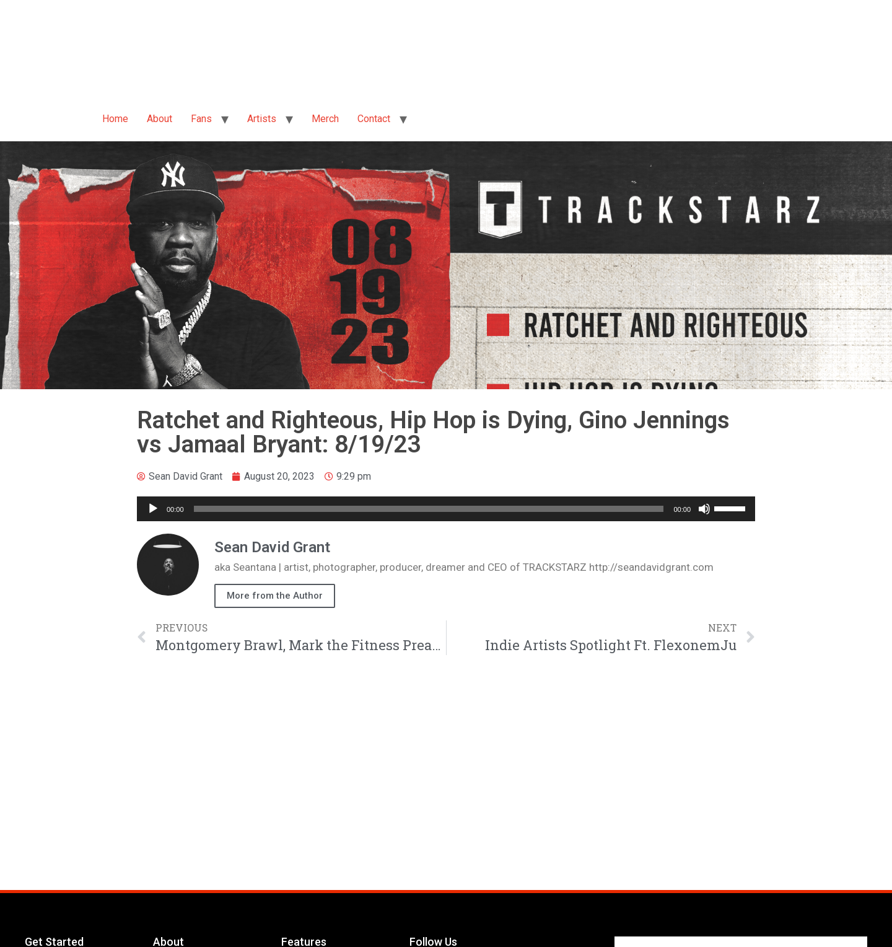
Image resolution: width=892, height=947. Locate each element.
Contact (373, 119)
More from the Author (275, 595)
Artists (261, 119)
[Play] (153, 509)
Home (115, 119)
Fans (201, 119)
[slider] (429, 509)
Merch (325, 119)
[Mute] (704, 509)
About (159, 119)
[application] (446, 508)
